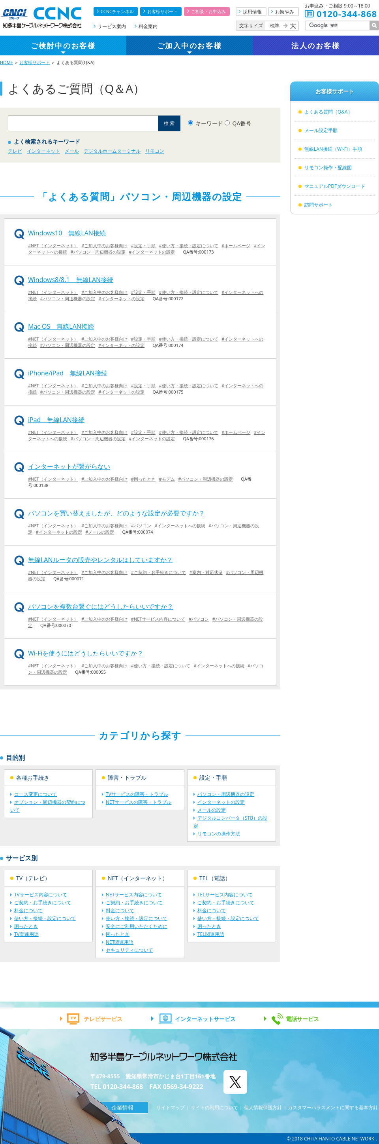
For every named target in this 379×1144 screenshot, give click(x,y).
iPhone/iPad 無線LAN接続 (67, 373)
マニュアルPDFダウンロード (334, 186)
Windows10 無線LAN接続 (67, 233)
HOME (6, 62)
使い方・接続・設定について (45, 918)
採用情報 (252, 11)
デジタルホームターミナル (112, 151)
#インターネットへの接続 (180, 525)
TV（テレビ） (33, 878)
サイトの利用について (214, 1107)
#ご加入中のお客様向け (104, 245)
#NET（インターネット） (53, 245)
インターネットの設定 (221, 802)
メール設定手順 (321, 130)
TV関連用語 (26, 934)
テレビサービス (103, 1019)
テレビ (15, 151)
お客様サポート (162, 11)
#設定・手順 (143, 245)
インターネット (43, 151)
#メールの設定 (99, 532)
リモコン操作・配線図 (328, 167)
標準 (275, 25)
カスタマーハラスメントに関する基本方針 (333, 1107)
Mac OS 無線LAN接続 (61, 326)
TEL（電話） (215, 878)
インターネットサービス (205, 1019)
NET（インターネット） (138, 878)
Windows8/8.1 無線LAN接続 (70, 279)
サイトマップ (170, 1107)
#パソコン (141, 525)
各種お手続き (32, 777)
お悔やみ (284, 11)
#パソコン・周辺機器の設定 (98, 252)
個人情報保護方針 (263, 1107)
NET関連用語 (119, 942)
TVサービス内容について (40, 894)
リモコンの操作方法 (218, 833)
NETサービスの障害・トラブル (138, 802)
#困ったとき (143, 479)
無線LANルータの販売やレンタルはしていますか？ (100, 559)
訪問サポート (318, 204)
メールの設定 (211, 810)
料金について (28, 910)
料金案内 (148, 26)
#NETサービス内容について (158, 619)
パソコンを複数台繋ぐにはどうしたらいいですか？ (100, 606)
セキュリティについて (129, 950)
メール (72, 151)
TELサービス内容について (225, 894)
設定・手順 (213, 777)
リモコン (154, 151)
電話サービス (302, 1019)
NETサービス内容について (134, 894)
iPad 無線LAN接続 (56, 419)
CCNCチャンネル (117, 11)
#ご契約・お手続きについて (158, 572)
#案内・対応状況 (206, 572)
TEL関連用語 (210, 934)
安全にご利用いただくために (136, 926)
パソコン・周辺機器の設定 (225, 794)
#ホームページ (235, 245)
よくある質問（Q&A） (328, 111)
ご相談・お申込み (208, 11)
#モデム (167, 479)
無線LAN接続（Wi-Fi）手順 (333, 149)
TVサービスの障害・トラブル (137, 794)
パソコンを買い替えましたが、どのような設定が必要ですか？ (116, 513)
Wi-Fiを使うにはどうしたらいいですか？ (85, 653)
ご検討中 (63, 45)
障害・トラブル (127, 777)
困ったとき (26, 926)
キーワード (209, 123)
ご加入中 (189, 45)
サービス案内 (112, 26)
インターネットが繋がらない (69, 466)
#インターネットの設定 (152, 252)
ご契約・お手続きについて (42, 902)
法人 (315, 45)
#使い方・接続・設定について (188, 245)
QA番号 (242, 123)
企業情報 (122, 1107)
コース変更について (35, 794)
